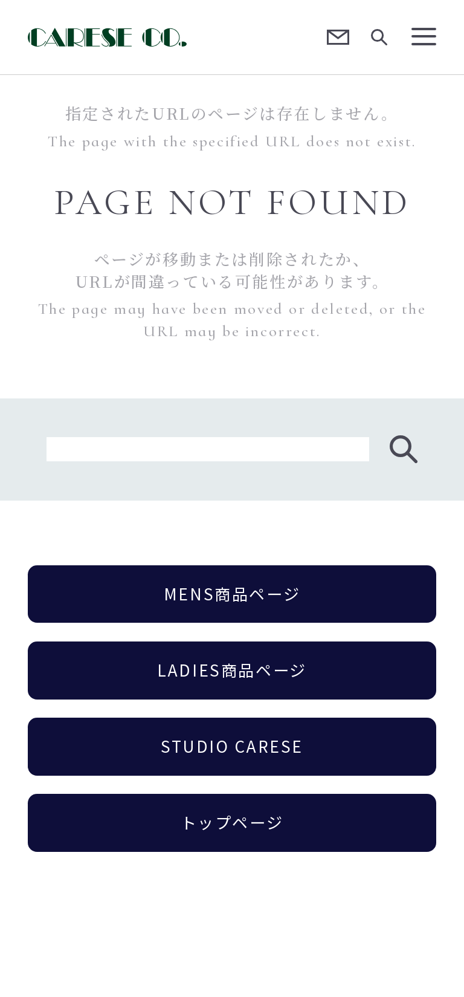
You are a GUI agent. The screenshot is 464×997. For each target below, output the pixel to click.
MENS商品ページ (232, 593)
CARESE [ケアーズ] (108, 37)
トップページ (232, 822)
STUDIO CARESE (232, 746)
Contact (338, 37)
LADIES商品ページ (232, 669)
